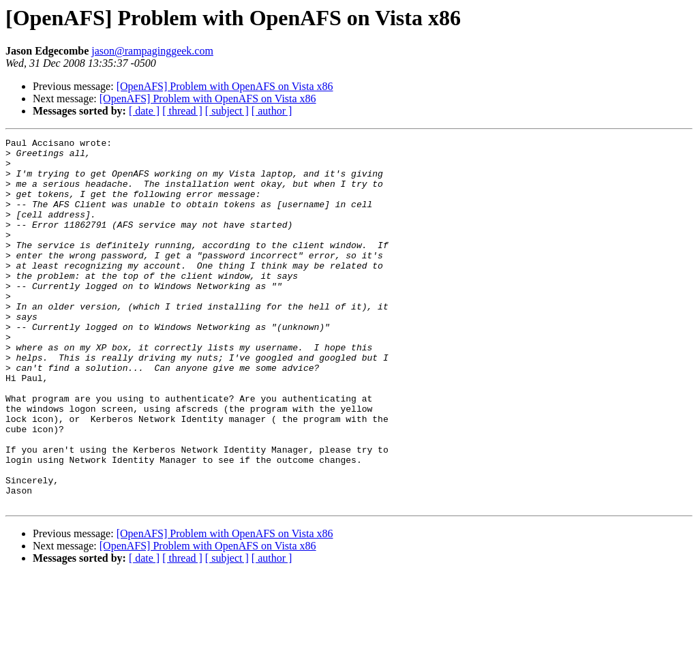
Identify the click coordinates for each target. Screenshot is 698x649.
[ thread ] (182, 111)
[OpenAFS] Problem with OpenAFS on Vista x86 (225, 86)
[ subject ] (227, 111)
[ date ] (144, 111)
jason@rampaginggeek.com (152, 51)
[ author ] (272, 111)
